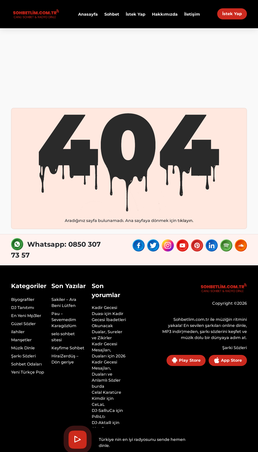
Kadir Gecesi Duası (104, 310)
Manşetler (21, 339)
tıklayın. (186, 220)
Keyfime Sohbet (67, 348)
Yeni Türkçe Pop (27, 372)
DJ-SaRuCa (103, 410)
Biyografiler (23, 299)
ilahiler (18, 331)
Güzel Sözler (23, 323)
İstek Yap (232, 13)
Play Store (186, 360)
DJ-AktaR (101, 422)
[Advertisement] (129, 66)
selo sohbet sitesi (63, 336)
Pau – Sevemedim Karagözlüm (63, 319)
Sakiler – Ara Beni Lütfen (63, 302)
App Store (228, 360)
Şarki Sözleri (234, 347)
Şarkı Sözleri (23, 356)
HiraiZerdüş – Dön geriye (64, 359)
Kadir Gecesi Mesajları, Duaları (104, 350)
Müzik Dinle (23, 348)
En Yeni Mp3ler (26, 315)
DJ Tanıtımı (22, 307)
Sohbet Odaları (26, 364)
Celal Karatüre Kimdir (106, 395)
